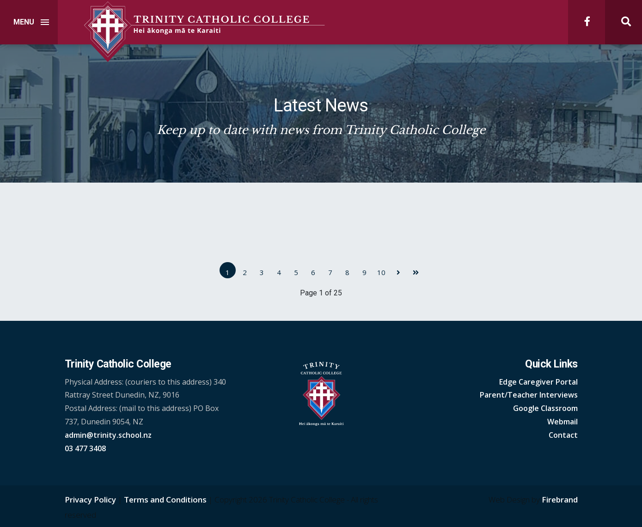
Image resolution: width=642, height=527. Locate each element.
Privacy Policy (90, 499)
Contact (563, 435)
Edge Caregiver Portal (538, 382)
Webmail (562, 422)
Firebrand (560, 499)
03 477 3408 (85, 448)
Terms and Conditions (165, 499)
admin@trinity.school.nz (108, 435)
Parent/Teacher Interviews (529, 395)
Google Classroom (545, 408)
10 (381, 272)
